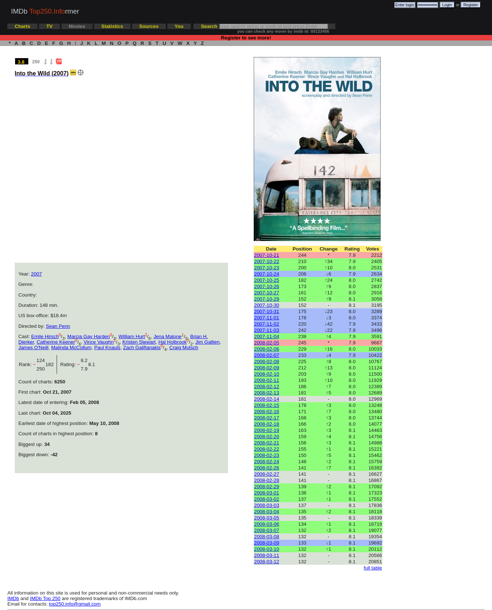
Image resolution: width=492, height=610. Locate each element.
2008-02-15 (266, 405)
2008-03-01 (266, 493)
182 (51, 364)
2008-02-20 (266, 436)
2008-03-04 (266, 511)
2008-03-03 (266, 505)
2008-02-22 (266, 449)
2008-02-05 (266, 342)
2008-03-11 (266, 555)
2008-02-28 (266, 480)
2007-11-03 (266, 330)
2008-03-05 (266, 518)
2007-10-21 (266, 255)
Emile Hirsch (45, 336)
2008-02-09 (266, 367)
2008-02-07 (266, 355)
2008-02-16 (266, 411)
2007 (36, 274)
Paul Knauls (107, 347)
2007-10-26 (266, 286)
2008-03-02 (266, 499)
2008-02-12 (266, 386)
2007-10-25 (266, 280)
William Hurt (131, 336)
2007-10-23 (266, 267)
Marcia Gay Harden (88, 336)
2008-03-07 (266, 530)
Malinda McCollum (71, 347)
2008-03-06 (266, 524)
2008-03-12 (266, 561)
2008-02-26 (266, 468)
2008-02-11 (266, 380)
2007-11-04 (266, 336)
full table (373, 568)
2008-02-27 (266, 474)
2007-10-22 (266, 261)
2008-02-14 (266, 399)
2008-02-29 (266, 486)
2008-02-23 (266, 455)
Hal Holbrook (172, 342)
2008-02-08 (266, 361)
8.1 (91, 364)
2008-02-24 (266, 461)
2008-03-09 (266, 543)
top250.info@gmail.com (74, 604)
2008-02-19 (266, 430)
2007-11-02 (266, 324)
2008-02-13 (266, 393)
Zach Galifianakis (142, 347)
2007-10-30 (266, 305)
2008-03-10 (266, 549)
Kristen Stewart (139, 342)
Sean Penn (58, 326)
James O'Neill (33, 347)
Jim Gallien (207, 342)
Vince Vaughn (99, 342)
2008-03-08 (266, 536)
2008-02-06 (266, 349)
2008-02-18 (266, 424)
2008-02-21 (266, 443)
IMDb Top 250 (45, 598)
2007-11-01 (266, 317)
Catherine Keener (56, 342)
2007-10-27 (266, 292)
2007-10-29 (266, 299)
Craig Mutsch (184, 347)
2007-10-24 (266, 274)
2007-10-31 (266, 311)
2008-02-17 (266, 418)
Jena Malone (167, 336)
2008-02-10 (266, 374)
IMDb (13, 598)
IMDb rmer (45, 11)
